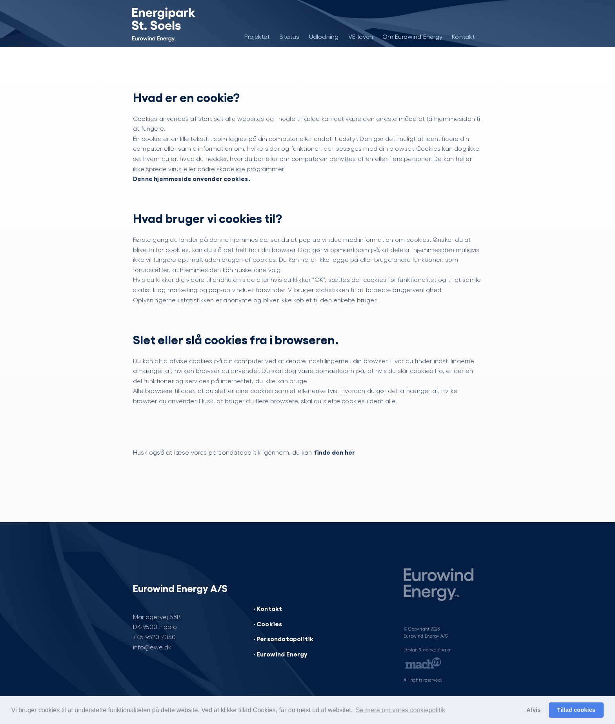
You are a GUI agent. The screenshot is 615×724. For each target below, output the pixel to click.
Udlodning (324, 36)
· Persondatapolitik (283, 638)
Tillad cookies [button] (576, 710)
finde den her (334, 452)
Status (289, 36)
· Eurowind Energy (280, 654)
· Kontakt (267, 608)
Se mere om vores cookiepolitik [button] (400, 710)
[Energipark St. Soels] (169, 23)
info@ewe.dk (152, 647)
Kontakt (463, 36)
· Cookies (267, 623)
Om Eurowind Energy (412, 36)
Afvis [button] (533, 710)
